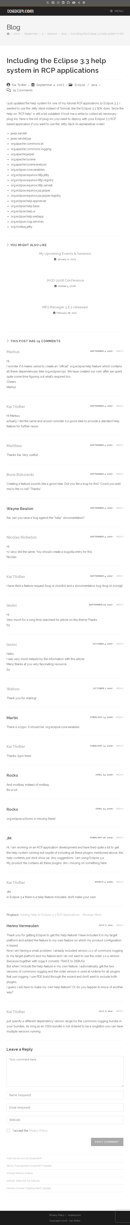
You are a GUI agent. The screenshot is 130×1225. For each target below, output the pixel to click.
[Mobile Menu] (117, 11)
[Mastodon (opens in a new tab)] (83, 3)
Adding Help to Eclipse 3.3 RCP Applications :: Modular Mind (60, 914)
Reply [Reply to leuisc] (120, 605)
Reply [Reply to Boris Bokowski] (120, 474)
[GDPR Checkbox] (8, 1130)
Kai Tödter (19, 85)
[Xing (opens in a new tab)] (79, 3)
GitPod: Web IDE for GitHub (23, 1180)
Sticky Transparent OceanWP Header (29, 1165)
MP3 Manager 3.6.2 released (65, 307)
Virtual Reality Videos (20, 1173)
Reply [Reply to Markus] (120, 351)
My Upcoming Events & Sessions (65, 254)
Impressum (74, 1215)
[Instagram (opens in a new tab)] (58, 3)
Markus (13, 352)
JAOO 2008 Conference (65, 280)
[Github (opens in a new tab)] (68, 3)
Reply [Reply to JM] (120, 837)
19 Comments (23, 90)
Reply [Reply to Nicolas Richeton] (120, 537)
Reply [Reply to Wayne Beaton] (120, 508)
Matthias (14, 446)
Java (94, 85)
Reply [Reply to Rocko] (120, 775)
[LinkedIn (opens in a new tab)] (63, 3)
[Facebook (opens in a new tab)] (53, 3)
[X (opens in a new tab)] (47, 3)
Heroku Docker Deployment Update (29, 1188)
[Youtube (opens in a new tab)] (74, 3)
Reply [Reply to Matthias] (120, 445)
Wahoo (13, 689)
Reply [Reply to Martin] (120, 717)
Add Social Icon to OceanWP (24, 1158)
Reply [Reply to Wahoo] (120, 688)
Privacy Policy (38, 1130)
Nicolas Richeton (22, 537)
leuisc (12, 605)
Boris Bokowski (20, 474)
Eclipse (80, 85)
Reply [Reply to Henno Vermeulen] (120, 925)
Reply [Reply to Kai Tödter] (120, 406)
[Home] (8, 33)
